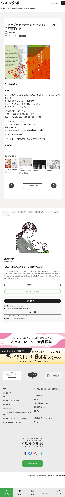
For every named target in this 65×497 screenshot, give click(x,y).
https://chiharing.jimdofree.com (16, 308)
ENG (56, 3)
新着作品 (58, 492)
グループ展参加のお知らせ (11, 166)
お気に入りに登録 (32, 291)
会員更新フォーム (39, 407)
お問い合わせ (7, 408)
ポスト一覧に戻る (33, 185)
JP (53, 3)
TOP (4, 389)
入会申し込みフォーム (41, 403)
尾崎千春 (12, 32)
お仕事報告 (39, 166)
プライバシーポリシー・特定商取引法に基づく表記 (17, 413)
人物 (13, 212)
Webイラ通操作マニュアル (12, 423)
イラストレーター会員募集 (11, 401)
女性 (19, 212)
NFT (36, 422)
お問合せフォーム (33, 301)
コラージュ (6, 215)
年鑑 (4, 397)
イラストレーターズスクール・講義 (15, 419)
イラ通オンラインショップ (43, 418)
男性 (36, 212)
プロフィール (32, 285)
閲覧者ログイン (6, 492)
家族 (30, 212)
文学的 (56, 212)
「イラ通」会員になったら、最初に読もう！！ (46, 390)
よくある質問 (7, 405)
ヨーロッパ (6, 212)
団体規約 (36, 399)
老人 (42, 212)
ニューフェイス (45, 492)
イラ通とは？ (7, 393)
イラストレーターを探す (19, 492)
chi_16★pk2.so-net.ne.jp (13, 306)
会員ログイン (32, 463)
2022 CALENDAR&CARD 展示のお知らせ (25, 166)
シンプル (48, 212)
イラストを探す (32, 492)
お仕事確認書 (38, 395)
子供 (25, 212)
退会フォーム (38, 411)
